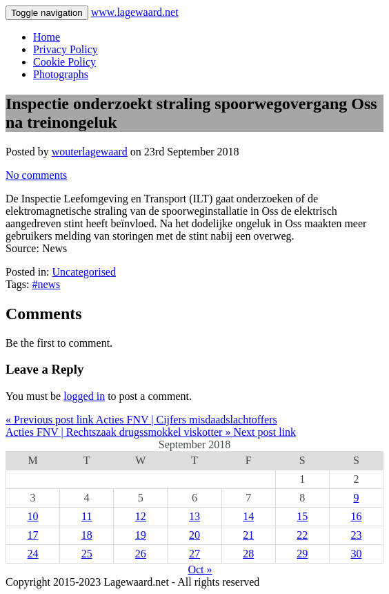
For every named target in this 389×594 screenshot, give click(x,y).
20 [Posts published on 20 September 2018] (194, 535)
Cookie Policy (64, 62)
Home (46, 37)
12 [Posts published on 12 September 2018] (140, 516)
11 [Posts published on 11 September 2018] (86, 516)
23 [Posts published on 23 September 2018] (355, 535)
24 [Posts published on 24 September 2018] (33, 553)
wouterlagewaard (90, 151)
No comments (36, 175)
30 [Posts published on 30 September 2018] (355, 553)
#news (46, 284)
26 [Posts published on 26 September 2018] (140, 553)
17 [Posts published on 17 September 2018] (33, 535)
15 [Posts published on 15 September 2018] (302, 516)
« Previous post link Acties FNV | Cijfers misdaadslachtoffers (141, 419)
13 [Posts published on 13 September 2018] (194, 516)
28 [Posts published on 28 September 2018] (248, 553)
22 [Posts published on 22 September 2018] (302, 535)
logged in (84, 396)
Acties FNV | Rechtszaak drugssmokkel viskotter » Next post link (151, 432)
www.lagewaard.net (135, 12)
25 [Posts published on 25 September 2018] (86, 553)
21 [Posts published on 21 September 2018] (248, 535)
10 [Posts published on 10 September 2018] (33, 516)
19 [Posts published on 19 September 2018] (140, 535)
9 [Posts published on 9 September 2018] (356, 498)
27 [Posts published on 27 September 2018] (194, 553)
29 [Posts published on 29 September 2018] (302, 553)
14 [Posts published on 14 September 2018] (248, 516)
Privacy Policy (65, 49)
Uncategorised (84, 272)
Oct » (200, 569)
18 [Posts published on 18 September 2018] (86, 535)
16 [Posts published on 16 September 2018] (355, 516)
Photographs (60, 74)
